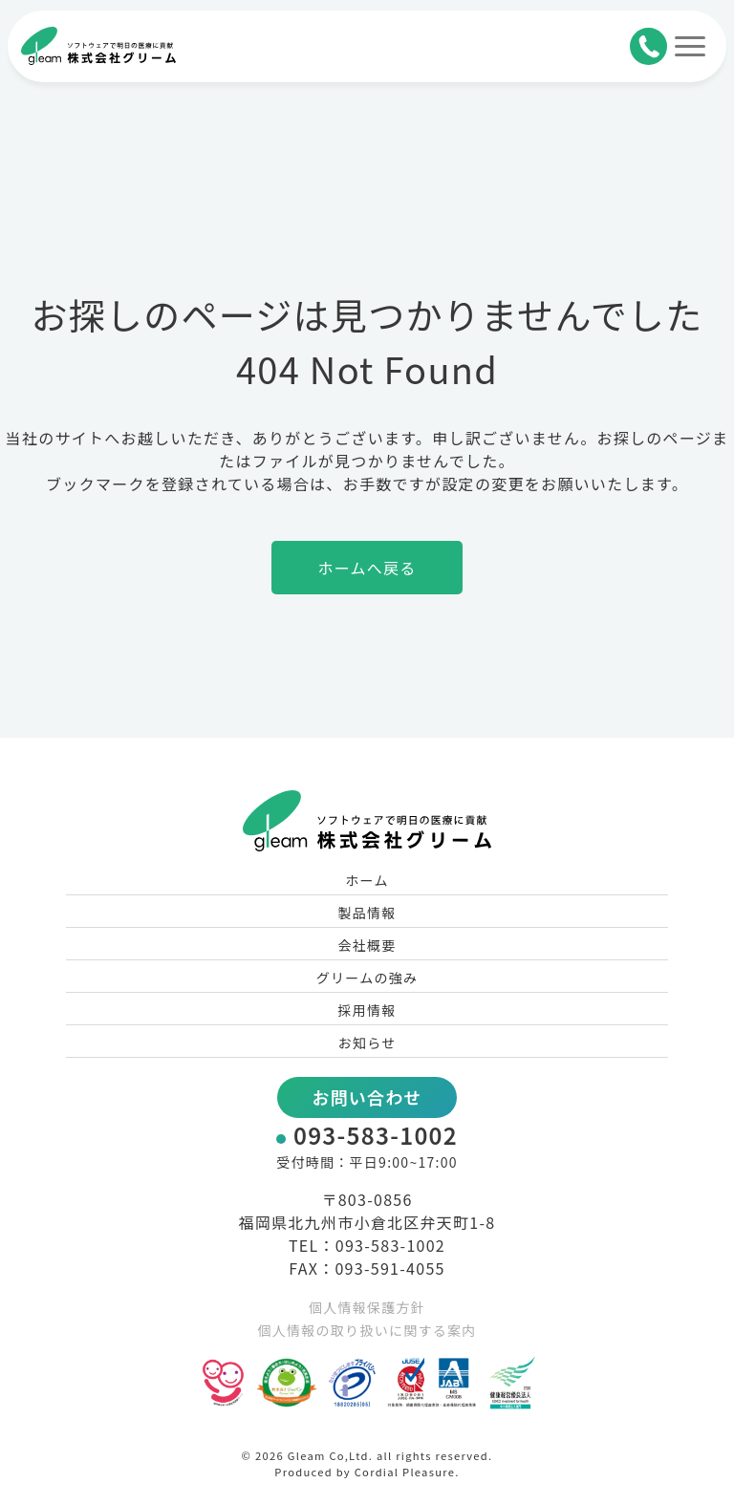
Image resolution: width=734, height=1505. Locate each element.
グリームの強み (367, 977)
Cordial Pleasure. (407, 1471)
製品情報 (366, 912)
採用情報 (366, 1010)
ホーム (366, 880)
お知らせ (367, 1042)
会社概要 (366, 945)
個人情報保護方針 (367, 1307)
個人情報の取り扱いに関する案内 (366, 1330)
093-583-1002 (375, 1134)
